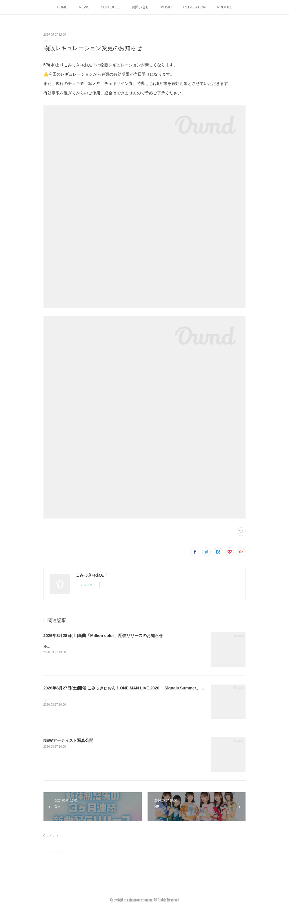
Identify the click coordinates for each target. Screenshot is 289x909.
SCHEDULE (110, 7)
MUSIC (166, 7)
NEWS (84, 7)
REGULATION (194, 7)
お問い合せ (140, 7)
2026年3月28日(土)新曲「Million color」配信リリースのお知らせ (103, 635)
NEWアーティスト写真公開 (68, 740)
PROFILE (224, 7)
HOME (62, 7)
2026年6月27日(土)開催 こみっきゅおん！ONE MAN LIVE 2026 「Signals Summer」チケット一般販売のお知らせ (148, 688)
